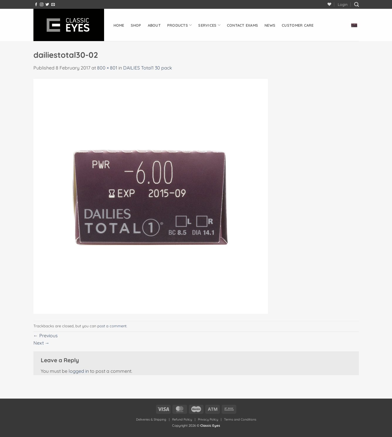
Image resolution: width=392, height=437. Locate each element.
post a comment (111, 325)
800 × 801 (107, 68)
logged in (79, 371)
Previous (45, 335)
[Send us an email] (53, 5)
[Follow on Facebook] (36, 5)
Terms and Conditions (240, 419)
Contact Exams (242, 25)
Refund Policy (182, 419)
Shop (136, 25)
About (154, 25)
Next (41, 343)
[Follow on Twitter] (47, 5)
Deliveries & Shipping (151, 419)
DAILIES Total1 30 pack (147, 68)
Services (209, 25)
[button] (342, 4)
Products (179, 25)
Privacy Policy (208, 419)
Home (118, 25)
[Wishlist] (329, 4)
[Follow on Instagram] (41, 5)
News (269, 25)
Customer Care (297, 25)
